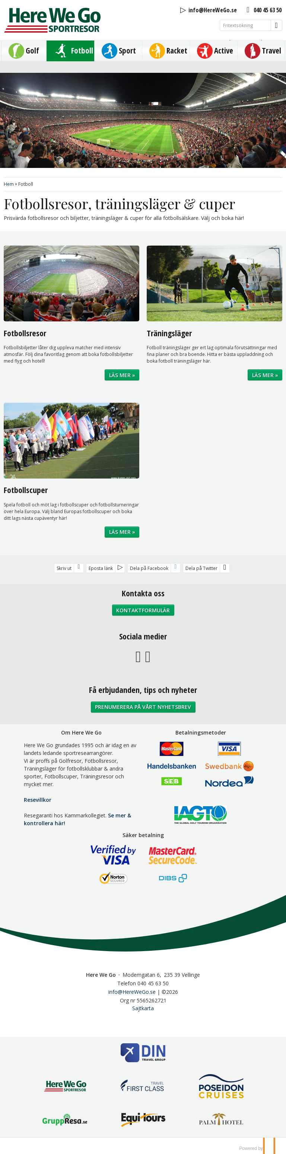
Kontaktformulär (143, 610)
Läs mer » (122, 375)
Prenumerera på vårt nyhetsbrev (143, 706)
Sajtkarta (143, 1008)
